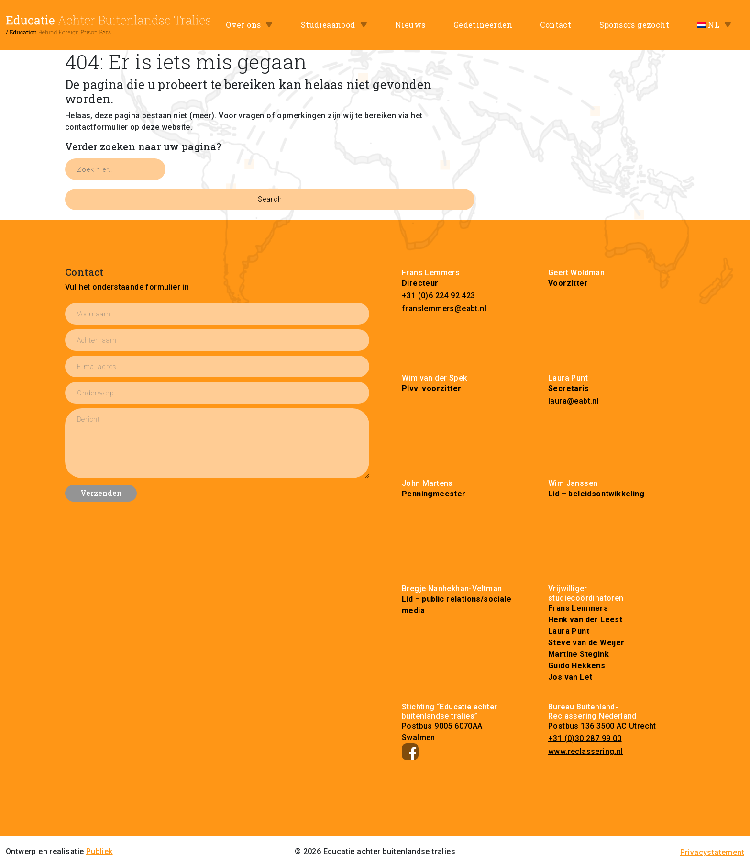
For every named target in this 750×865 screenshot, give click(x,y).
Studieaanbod (328, 25)
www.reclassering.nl (585, 751)
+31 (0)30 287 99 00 (585, 738)
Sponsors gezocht (634, 25)
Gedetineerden (482, 25)
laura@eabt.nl (573, 400)
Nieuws (410, 25)
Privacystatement (712, 852)
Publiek (99, 851)
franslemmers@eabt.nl (444, 308)
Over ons (243, 25)
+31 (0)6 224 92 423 (438, 295)
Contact (555, 25)
